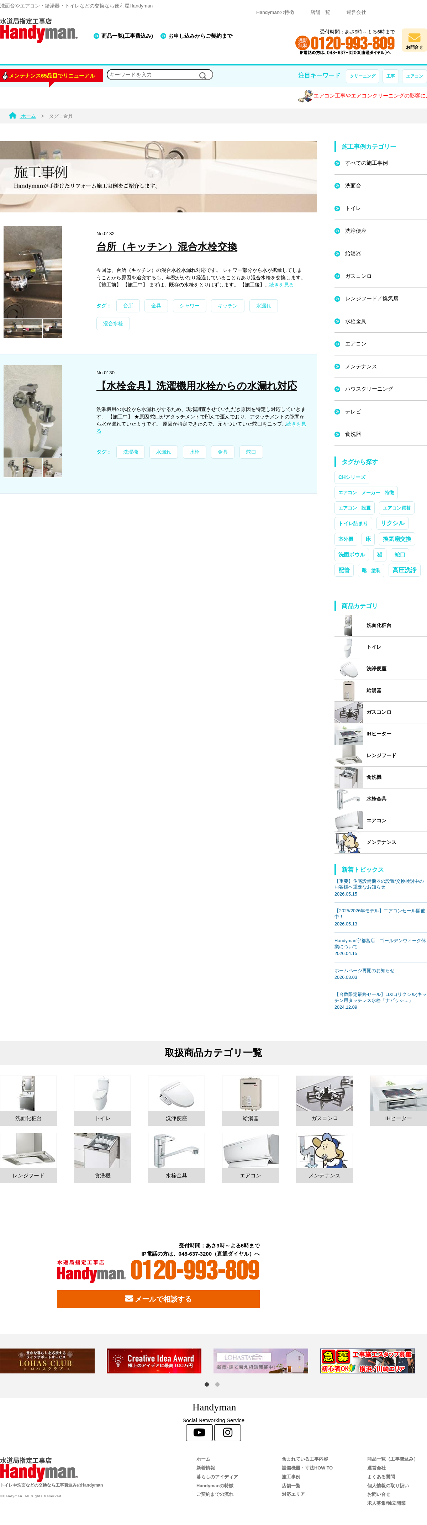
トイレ (353, 208)
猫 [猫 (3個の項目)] (380, 555)
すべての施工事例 (366, 163)
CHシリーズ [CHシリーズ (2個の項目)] (351, 477)
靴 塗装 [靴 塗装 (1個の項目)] (371, 570)
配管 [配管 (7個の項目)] (344, 570)
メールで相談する (158, 1298)
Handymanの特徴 (275, 12)
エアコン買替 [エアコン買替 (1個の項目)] (397, 508)
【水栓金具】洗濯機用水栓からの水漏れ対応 (196, 385)
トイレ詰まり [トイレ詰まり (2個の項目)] (353, 523)
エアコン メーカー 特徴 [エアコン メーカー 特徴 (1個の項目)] (366, 492)
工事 (390, 76)
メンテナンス (361, 366)
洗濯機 (130, 452)
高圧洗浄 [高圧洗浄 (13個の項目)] (404, 570)
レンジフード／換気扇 (372, 298)
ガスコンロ (358, 276)
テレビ (353, 411)
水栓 (195, 452)
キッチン (228, 305)
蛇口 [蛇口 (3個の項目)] (400, 555)
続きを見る (281, 284)
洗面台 (353, 186)
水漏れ (263, 305)
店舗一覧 (320, 12)
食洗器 (353, 434)
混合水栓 (113, 323)
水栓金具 (356, 321)
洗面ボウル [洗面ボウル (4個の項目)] (351, 555)
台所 (128, 305)
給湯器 (353, 253)
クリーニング (362, 76)
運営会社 (356, 12)
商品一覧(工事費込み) (127, 36)
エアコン (414, 76)
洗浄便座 (356, 231)
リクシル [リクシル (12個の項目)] (392, 523)
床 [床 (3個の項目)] (368, 539)
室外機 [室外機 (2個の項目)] (345, 539)
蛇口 (251, 452)
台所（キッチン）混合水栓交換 (166, 246)
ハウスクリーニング (369, 389)
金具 (156, 305)
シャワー (190, 305)
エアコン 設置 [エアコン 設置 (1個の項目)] (354, 508)
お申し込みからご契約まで (200, 36)
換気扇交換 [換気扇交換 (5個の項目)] (397, 539)
